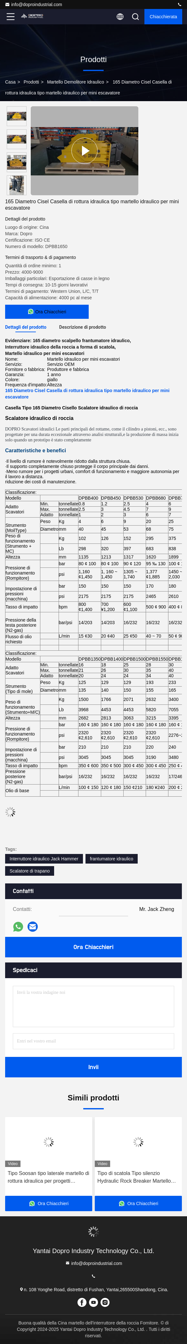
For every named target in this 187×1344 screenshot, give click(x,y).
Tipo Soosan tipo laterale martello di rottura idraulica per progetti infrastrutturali (48, 1178)
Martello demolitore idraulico (75, 82)
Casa (10, 82)
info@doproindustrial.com (33, 4)
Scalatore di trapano (30, 870)
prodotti (31, 82)
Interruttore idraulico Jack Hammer (44, 858)
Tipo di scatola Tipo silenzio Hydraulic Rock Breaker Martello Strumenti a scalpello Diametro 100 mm (137, 1178)
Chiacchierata (163, 16)
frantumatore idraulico (111, 858)
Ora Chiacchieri (94, 947)
